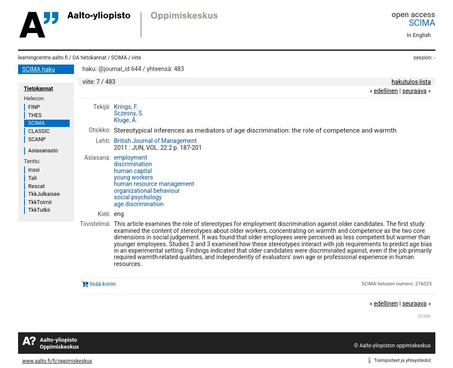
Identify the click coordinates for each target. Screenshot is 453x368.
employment (131, 157)
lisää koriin (103, 284)
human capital (133, 170)
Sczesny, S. (129, 113)
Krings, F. (126, 106)
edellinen (386, 90)
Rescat (36, 186)
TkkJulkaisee (44, 194)
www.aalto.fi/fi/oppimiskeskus (57, 361)
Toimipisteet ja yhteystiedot (402, 360)
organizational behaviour (147, 190)
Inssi (34, 170)
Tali (32, 178)
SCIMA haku (38, 69)
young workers (133, 177)
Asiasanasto (43, 150)
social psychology (138, 197)
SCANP (37, 139)
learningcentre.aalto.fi (43, 58)
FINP (34, 107)
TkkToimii (40, 202)
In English (419, 35)
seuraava (414, 90)
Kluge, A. (125, 120)
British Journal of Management (155, 140)
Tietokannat (38, 88)
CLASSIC (39, 131)
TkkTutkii (39, 210)
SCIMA (422, 23)
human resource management (154, 183)
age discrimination (138, 204)
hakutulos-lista (411, 81)
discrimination (133, 164)
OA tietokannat (89, 58)
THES (35, 115)
